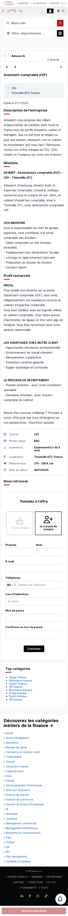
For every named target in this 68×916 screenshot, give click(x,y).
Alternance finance (20, 680)
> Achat (8, 733)
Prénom (10, 544)
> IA (6, 809)
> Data (8, 775)
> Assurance (11, 742)
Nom (39, 544)
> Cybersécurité (13, 771)
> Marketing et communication (22, 832)
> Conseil (9, 761)
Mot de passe (14, 610)
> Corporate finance (16, 766)
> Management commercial (20, 823)
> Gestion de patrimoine (18, 799)
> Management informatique (21, 828)
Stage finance (17, 677)
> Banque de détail (15, 747)
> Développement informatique (23, 785)
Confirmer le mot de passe (23, 627)
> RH (6, 851)
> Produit (9, 842)
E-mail (9, 561)
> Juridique (10, 818)
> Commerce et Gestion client (22, 752)
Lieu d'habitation (16, 594)
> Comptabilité (13, 756)
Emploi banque (18, 696)
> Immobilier (11, 814)
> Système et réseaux (17, 861)
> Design (9, 780)
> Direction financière (17, 790)
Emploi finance (18, 683)
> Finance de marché (16, 794)
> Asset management (16, 737)
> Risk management (15, 856)
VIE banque (16, 699)
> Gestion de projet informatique (24, 804)
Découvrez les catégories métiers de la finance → (31, 723)
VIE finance (15, 686)
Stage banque (17, 693)
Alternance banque (20, 690)
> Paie (7, 837)
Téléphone (12, 577)
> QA (7, 847)
